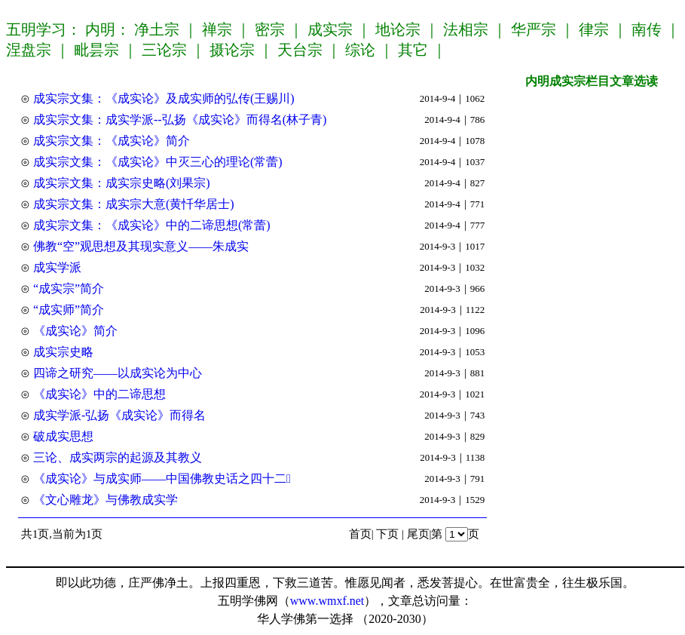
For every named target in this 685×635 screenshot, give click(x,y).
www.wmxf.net (327, 600)
